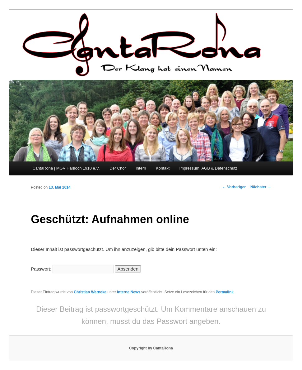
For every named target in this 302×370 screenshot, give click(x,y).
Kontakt (163, 168)
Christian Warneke (90, 292)
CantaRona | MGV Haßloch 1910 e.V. (66, 168)
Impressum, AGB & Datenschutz (208, 168)
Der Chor (117, 168)
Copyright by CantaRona (151, 348)
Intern (141, 168)
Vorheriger (234, 187)
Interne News (128, 292)
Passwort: (72, 268)
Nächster (260, 187)
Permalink (225, 292)
